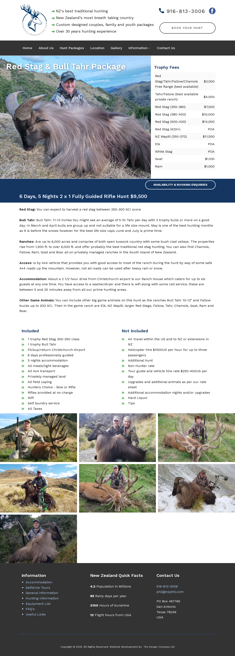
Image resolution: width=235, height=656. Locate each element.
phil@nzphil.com (170, 592)
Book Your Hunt (187, 27)
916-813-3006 (182, 11)
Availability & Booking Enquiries (180, 184)
